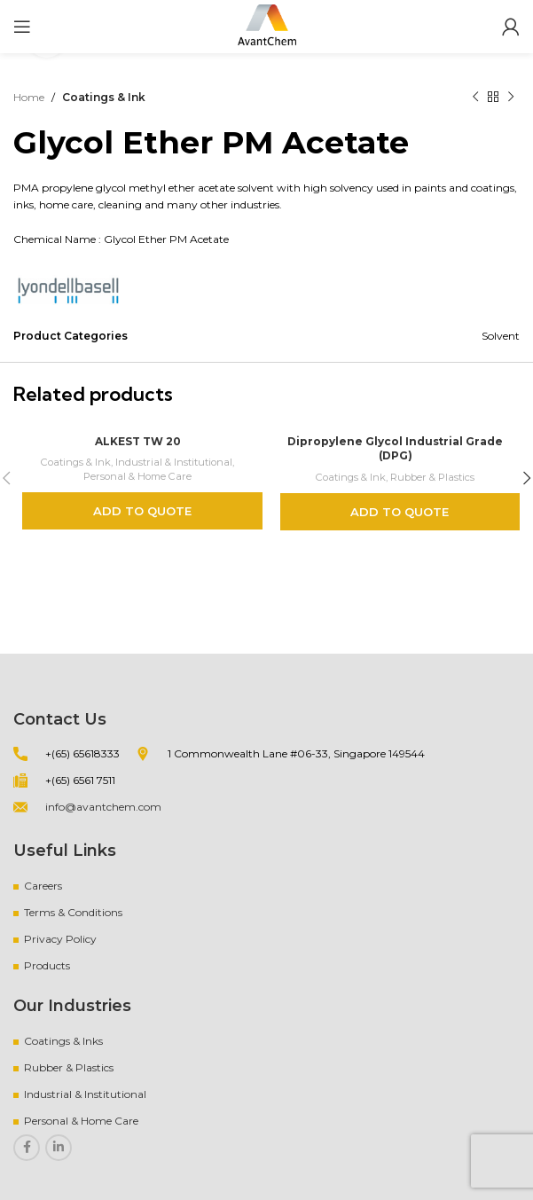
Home (28, 97)
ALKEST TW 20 (138, 441)
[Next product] (511, 97)
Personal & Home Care (137, 476)
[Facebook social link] (26, 1147)
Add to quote (142, 511)
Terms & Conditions (73, 912)
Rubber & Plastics (432, 477)
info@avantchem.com (103, 806)
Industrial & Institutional (173, 462)
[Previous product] (475, 97)
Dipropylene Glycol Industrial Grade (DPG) (395, 449)
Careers (43, 885)
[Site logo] (267, 25)
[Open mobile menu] (22, 26)
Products (47, 965)
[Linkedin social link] (58, 1147)
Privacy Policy (60, 938)
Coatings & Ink (103, 97)
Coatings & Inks (63, 1040)
